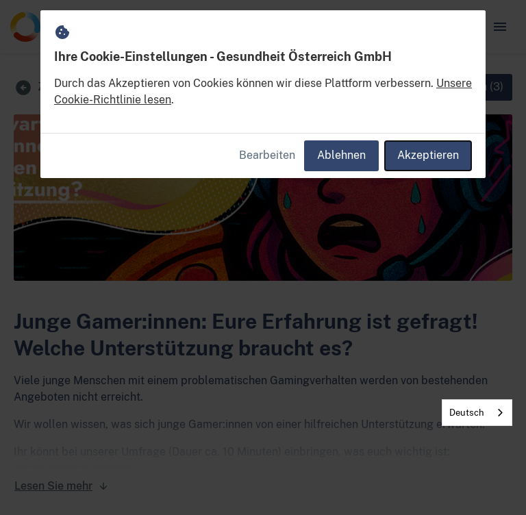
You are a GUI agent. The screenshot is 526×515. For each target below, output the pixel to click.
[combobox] (477, 412)
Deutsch (466, 412)
